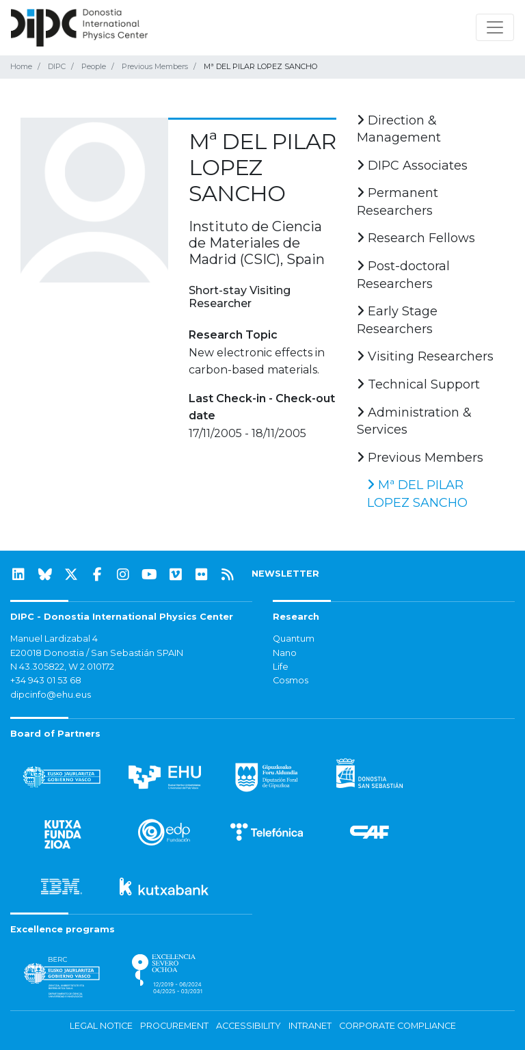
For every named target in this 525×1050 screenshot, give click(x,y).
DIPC (57, 66)
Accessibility (248, 1026)
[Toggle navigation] (495, 27)
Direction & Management (399, 129)
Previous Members (155, 66)
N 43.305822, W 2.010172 (62, 666)
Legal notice (101, 1026)
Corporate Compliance (397, 1026)
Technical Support (418, 384)
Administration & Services (414, 421)
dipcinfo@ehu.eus (50, 695)
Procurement (174, 1026)
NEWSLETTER (285, 573)
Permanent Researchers (397, 201)
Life (280, 666)
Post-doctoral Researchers (403, 275)
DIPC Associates (412, 165)
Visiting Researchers (425, 356)
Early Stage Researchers (397, 320)
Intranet (310, 1026)
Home (21, 66)
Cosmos (290, 680)
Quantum (293, 638)
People (93, 66)
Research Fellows (416, 238)
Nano (285, 653)
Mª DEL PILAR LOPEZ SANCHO (417, 493)
